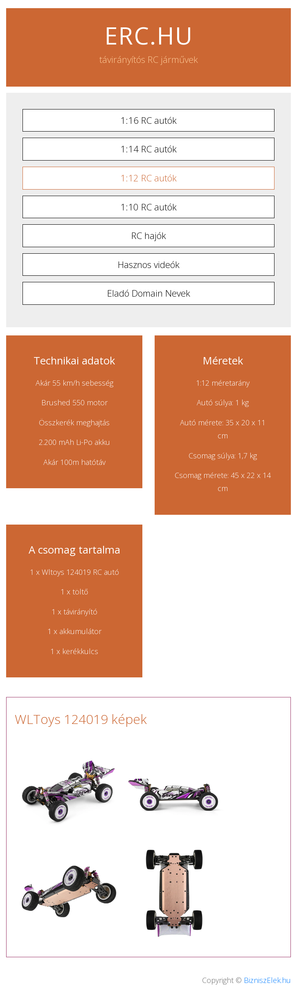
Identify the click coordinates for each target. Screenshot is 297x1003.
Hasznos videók (149, 264)
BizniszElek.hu (267, 980)
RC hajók (148, 235)
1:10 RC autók (148, 207)
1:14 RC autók (148, 149)
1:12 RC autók (148, 178)
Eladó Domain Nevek (148, 293)
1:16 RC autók (148, 120)
